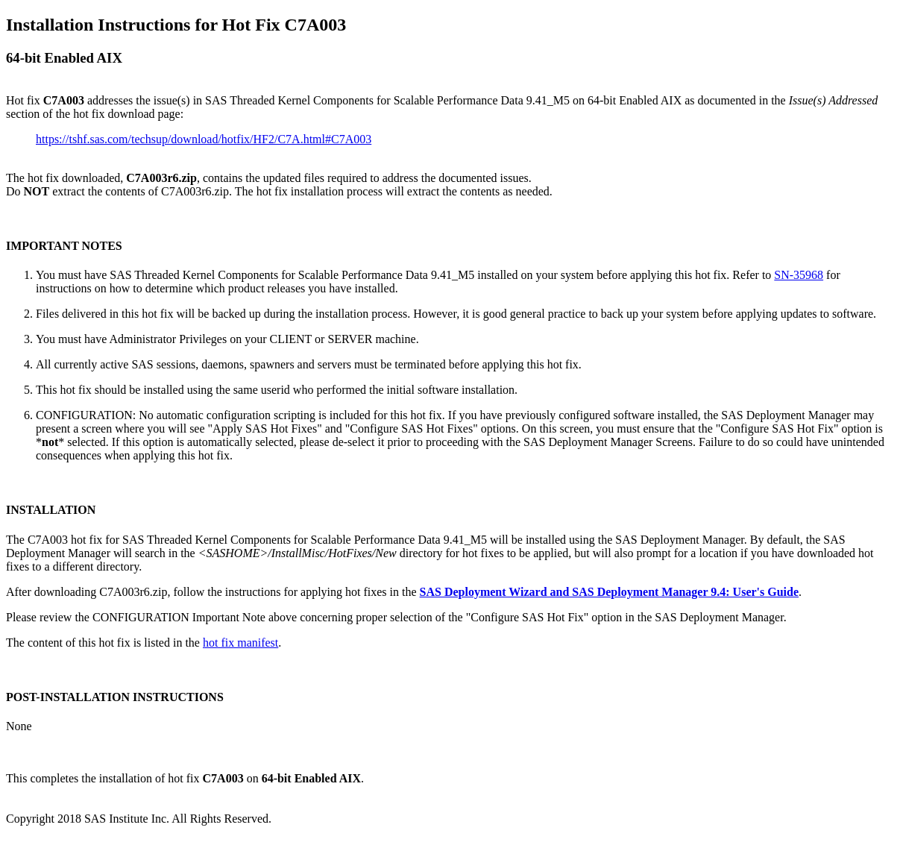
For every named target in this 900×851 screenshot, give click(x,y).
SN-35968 (798, 275)
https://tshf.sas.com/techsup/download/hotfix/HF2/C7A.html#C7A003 (203, 139)
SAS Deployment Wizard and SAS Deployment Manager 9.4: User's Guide (609, 591)
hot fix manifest (240, 642)
